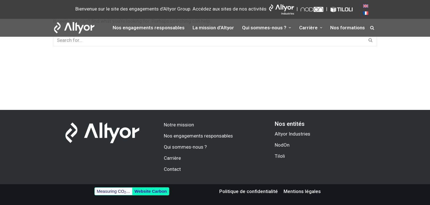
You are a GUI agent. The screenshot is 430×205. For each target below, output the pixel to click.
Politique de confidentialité (248, 191)
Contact (172, 169)
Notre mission (179, 125)
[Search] (372, 28)
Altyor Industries (292, 134)
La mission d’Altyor (213, 27)
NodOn (282, 145)
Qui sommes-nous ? (185, 147)
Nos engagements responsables (149, 27)
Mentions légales (302, 191)
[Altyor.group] (74, 27)
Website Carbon (151, 191)
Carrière (172, 158)
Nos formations (348, 27)
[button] (289, 27)
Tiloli (280, 156)
